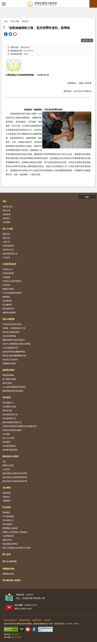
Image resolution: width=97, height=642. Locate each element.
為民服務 (6, 397)
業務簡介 (6, 218)
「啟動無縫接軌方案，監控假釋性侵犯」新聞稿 (38, 28)
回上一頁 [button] (88, 40)
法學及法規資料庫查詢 (12, 281)
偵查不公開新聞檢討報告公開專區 (17, 344)
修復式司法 (7, 540)
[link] (6, 34)
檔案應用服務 (8, 375)
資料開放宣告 (37, 620)
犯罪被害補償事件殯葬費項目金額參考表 (20, 426)
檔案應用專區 (8, 370)
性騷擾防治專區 (9, 363)
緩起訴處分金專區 (10, 456)
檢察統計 (6, 497)
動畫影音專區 (8, 289)
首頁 (5, 21)
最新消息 (25, 21)
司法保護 (6, 507)
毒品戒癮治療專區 (10, 544)
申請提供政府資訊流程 (12, 324)
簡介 (5, 201)
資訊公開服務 (8, 319)
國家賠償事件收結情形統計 (14, 340)
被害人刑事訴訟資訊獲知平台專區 (17, 548)
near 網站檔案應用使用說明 (14, 387)
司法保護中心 (8, 520)
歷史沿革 (6, 210)
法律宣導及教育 (9, 264)
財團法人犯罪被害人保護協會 (15, 532)
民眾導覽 (6, 222)
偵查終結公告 (8, 249)
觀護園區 (6, 512)
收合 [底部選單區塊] (87, 197)
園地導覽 (6, 493)
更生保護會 (7, 524)
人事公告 (6, 242)
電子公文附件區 (9, 561)
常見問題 (6, 285)
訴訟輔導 (6, 442)
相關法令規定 (8, 465)
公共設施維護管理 (10, 348)
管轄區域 (6, 214)
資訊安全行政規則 (10, 359)
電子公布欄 (15, 21)
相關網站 (6, 501)
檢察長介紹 (7, 206)
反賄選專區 (7, 301)
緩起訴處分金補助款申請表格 (15, 473)
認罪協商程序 (8, 308)
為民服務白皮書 (9, 406)
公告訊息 (6, 469)
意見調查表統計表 (10, 414)
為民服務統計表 (9, 418)
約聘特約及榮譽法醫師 (12, 430)
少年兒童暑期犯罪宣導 (12, 293)
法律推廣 (6, 277)
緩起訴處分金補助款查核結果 (15, 481)
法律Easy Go (8, 269)
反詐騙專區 (7, 304)
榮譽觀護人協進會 (10, 528)
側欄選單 (4, 4)
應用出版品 (7, 383)
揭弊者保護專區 (9, 312)
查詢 (93, 4)
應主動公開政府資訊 (11, 332)
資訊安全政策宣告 (10, 620)
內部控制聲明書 (9, 336)
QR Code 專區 (8, 438)
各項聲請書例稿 (9, 446)
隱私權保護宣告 (24, 620)
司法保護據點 (8, 516)
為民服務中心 (8, 402)
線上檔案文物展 (9, 379)
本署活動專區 (8, 246)
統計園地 (7, 487)
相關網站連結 (8, 568)
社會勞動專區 (8, 536)
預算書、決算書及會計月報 (14, 328)
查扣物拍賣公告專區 (11, 580)
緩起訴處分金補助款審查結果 (15, 477)
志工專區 (6, 434)
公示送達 (6, 257)
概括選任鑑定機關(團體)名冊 (14, 355)
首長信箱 (47, 620)
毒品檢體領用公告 (10, 253)
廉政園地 (6, 297)
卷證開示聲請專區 (10, 450)
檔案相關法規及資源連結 (13, 391)
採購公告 (6, 238)
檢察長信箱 (7, 410)
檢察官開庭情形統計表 (12, 422)
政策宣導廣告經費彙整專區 (14, 351)
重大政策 (6, 554)
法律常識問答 (8, 273)
